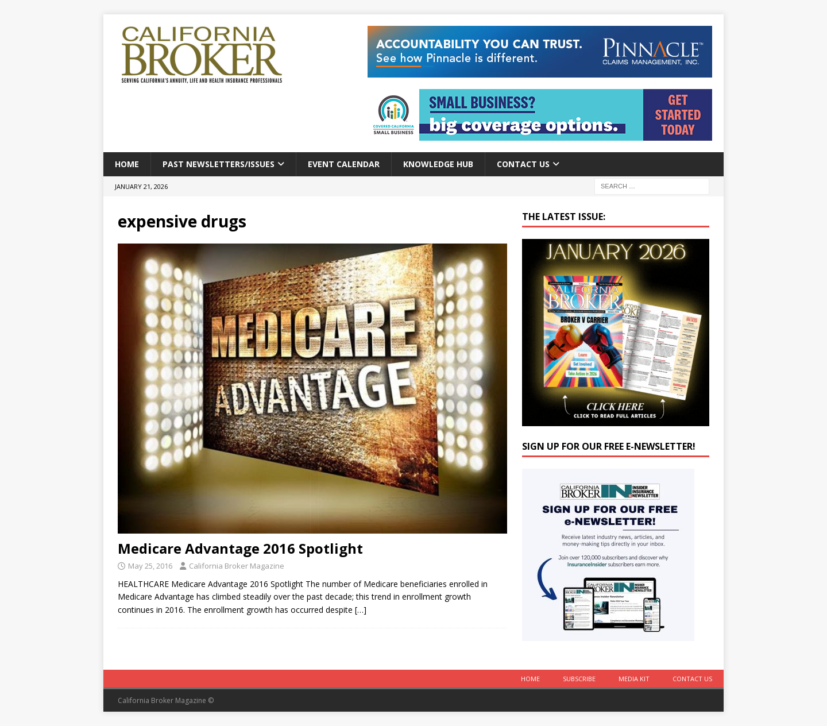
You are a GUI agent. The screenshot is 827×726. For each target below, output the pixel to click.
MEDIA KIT (634, 678)
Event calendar (344, 164)
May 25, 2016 (150, 566)
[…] (360, 609)
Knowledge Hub (438, 164)
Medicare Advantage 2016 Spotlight (240, 548)
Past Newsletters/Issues (219, 164)
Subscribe (579, 678)
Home (127, 164)
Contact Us (523, 164)
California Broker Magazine (236, 566)
